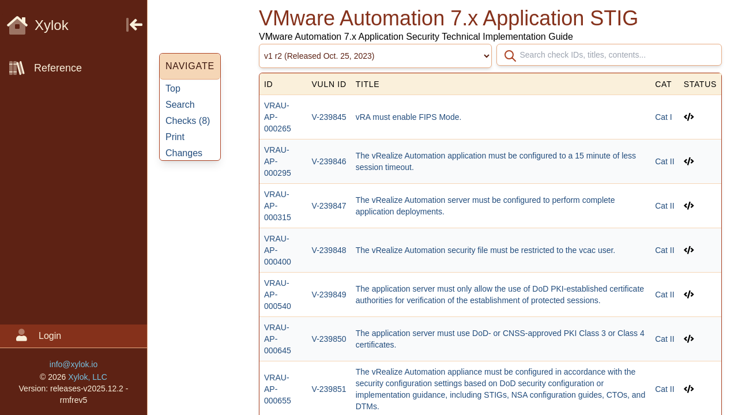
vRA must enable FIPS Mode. (409, 117)
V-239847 (329, 205)
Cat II (664, 161)
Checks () (187, 121)
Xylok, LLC (87, 377)
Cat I (663, 117)
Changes (183, 153)
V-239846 (329, 161)
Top (172, 88)
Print (174, 137)
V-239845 (329, 117)
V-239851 (329, 389)
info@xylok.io (73, 364)
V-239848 (329, 250)
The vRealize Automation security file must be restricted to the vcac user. (486, 250)
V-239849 (329, 294)
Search (180, 105)
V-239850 (329, 339)
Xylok (38, 25)
